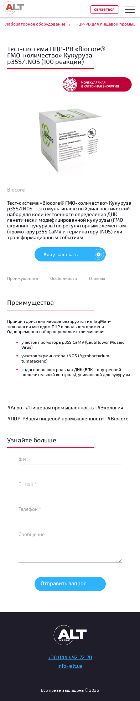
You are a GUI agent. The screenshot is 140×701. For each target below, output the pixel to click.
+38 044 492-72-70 (70, 657)
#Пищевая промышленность (60, 407)
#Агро (14, 407)
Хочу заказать (74, 254)
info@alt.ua (70, 666)
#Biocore (118, 418)
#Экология (110, 407)
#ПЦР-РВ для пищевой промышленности (55, 418)
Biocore (16, 190)
